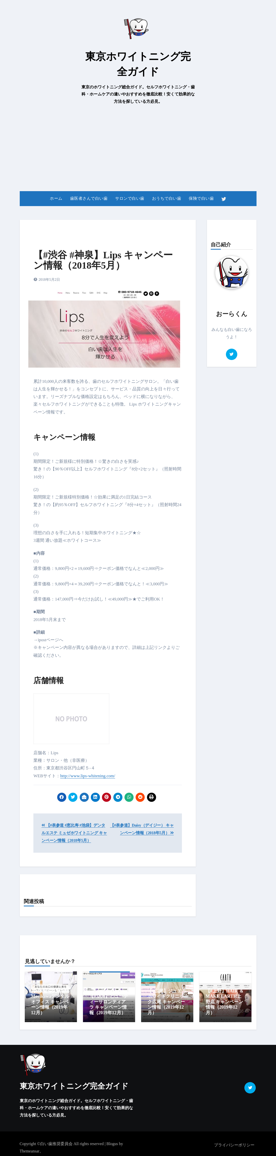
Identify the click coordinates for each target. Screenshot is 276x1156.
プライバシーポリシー (234, 1142)
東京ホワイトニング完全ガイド (74, 1083)
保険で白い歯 (201, 198)
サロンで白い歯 (129, 198)
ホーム (56, 198)
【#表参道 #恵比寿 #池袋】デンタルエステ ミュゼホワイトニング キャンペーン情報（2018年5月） (74, 833)
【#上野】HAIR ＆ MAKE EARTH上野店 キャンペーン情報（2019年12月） (225, 1001)
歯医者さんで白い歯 (89, 198)
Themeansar (29, 1148)
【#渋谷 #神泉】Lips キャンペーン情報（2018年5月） (103, 260)
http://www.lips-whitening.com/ (87, 775)
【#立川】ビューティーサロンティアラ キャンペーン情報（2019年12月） (108, 1004)
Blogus (112, 1141)
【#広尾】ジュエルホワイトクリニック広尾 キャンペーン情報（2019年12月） (166, 1001)
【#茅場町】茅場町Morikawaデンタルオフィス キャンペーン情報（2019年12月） (50, 1001)
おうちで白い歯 (166, 198)
